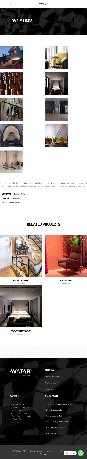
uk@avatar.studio (55, 410)
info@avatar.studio (65, 404)
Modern (11, 203)
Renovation (20, 26)
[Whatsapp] (81, 453)
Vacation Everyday (21, 331)
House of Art (66, 280)
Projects (17, 203)
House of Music (21, 280)
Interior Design (50, 389)
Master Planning (50, 383)
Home (12, 26)
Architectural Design (52, 377)
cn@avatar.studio (58, 428)
